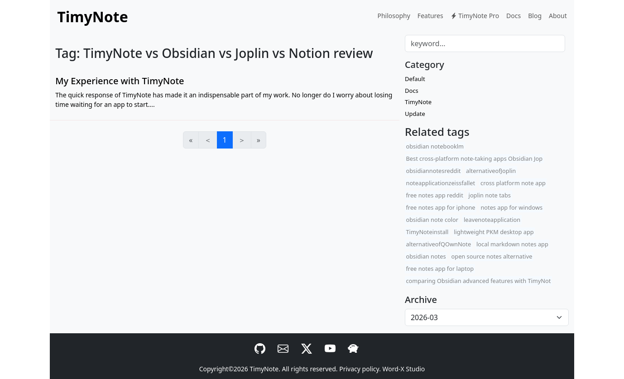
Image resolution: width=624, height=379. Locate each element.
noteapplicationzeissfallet (440, 183)
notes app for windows (511, 207)
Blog (535, 15)
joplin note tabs (490, 195)
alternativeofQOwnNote (438, 244)
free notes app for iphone (440, 207)
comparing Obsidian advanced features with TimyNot (478, 281)
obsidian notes (426, 256)
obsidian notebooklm (435, 146)
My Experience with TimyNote (119, 81)
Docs (513, 15)
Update (415, 114)
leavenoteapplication (492, 220)
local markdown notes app (512, 244)
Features (430, 15)
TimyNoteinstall (427, 232)
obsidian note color (432, 220)
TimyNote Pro (475, 15)
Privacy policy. (360, 369)
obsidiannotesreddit (433, 171)
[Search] (485, 43)
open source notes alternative (492, 256)
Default (415, 79)
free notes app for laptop (440, 268)
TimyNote (418, 102)
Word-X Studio (404, 369)
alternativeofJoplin (491, 171)
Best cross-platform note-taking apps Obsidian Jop (474, 158)
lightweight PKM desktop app (493, 232)
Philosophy (393, 15)
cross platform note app (513, 183)
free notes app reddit (434, 195)
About (558, 15)
